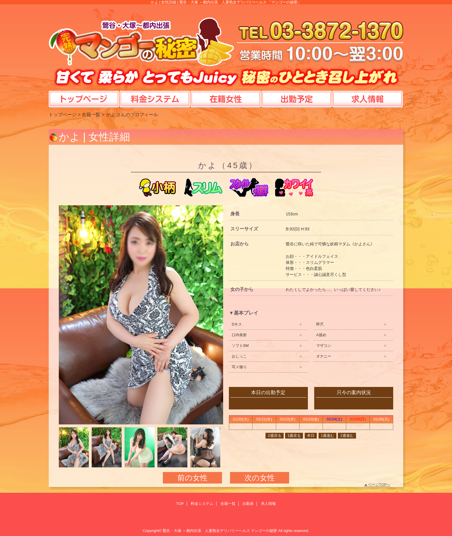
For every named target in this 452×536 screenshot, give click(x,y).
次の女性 (259, 477)
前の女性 (192, 477)
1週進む (327, 435)
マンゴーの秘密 (264, 531)
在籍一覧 (91, 114)
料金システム (202, 503)
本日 (310, 435)
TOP (84, 93)
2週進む (346, 435)
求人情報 (268, 503)
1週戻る (294, 435)
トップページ (62, 114)
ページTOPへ (379, 484)
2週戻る (274, 435)
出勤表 (248, 503)
